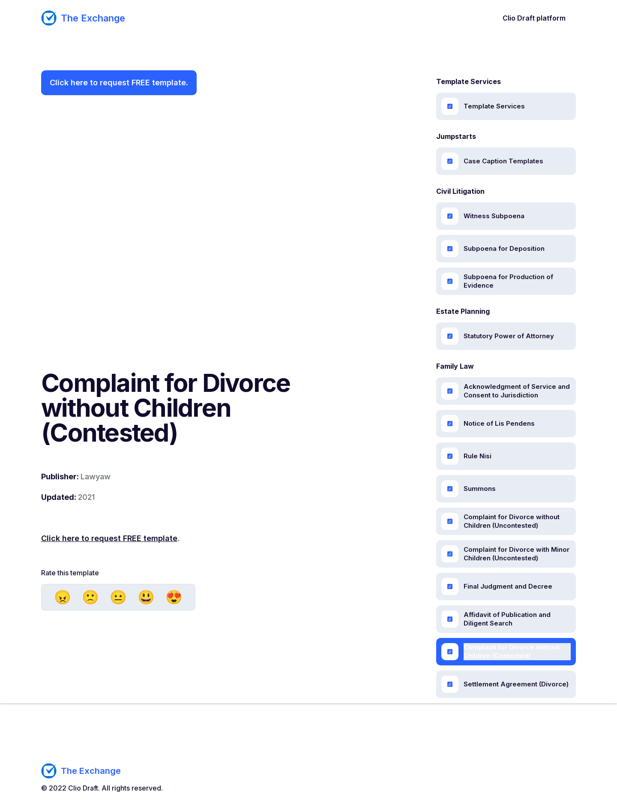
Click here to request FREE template (118, 82)
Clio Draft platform (534, 18)
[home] (83, 18)
